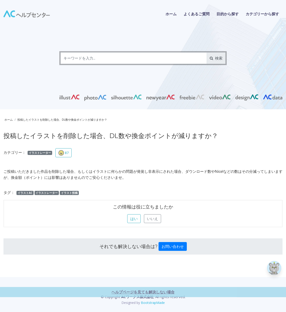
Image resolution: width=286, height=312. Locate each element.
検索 (216, 58)
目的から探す (227, 13)
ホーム (171, 13)
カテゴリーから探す (262, 13)
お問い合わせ (173, 246)
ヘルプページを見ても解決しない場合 (143, 304)
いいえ (152, 218)
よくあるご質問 (197, 13)
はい (134, 218)
